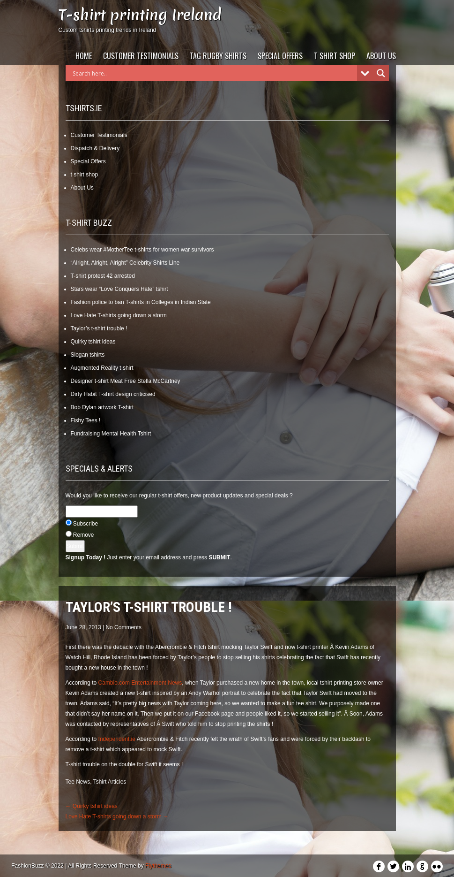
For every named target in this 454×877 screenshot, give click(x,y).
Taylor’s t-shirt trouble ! (99, 328)
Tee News (78, 781)
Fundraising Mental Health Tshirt (111, 433)
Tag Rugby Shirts (218, 55)
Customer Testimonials (141, 55)
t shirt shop (334, 55)
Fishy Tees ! (86, 420)
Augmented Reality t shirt (102, 368)
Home (83, 55)
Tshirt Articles (110, 781)
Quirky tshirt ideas (93, 341)
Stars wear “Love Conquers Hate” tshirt (119, 289)
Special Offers (280, 55)
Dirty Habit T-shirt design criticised (113, 394)
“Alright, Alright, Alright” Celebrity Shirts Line (125, 262)
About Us (381, 55)
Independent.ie (116, 739)
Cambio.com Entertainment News (139, 682)
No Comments (123, 627)
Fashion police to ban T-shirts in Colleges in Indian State (141, 302)
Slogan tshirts (88, 354)
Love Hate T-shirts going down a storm (119, 315)
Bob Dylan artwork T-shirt (102, 407)
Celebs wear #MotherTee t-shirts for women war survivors (142, 249)
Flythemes (158, 865)
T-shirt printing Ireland (140, 15)
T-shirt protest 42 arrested (103, 276)
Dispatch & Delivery (95, 148)
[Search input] (214, 73)
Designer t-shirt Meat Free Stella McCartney (125, 381)
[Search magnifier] (381, 73)
